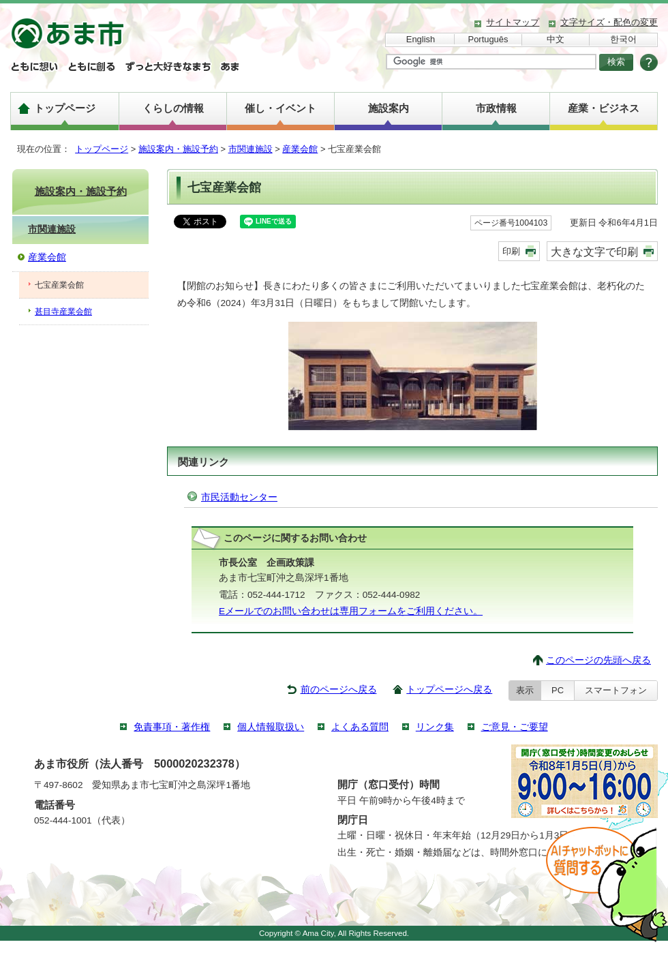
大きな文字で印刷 (594, 251)
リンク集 (435, 727)
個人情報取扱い (270, 727)
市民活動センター (239, 497)
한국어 (623, 39)
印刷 (511, 251)
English (420, 39)
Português (488, 39)
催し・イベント (280, 108)
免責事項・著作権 (172, 727)
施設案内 (388, 108)
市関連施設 (250, 149)
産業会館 (300, 149)
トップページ (64, 108)
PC (557, 690)
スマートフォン (616, 690)
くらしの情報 (173, 108)
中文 (555, 39)
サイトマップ (512, 22)
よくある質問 (360, 727)
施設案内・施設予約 (178, 149)
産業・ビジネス (603, 108)
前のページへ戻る (339, 689)
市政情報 (496, 108)
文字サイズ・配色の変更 (609, 22)
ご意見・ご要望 (514, 727)
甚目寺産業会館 (63, 311)
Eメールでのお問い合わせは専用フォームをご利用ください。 (351, 611)
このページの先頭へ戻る (598, 660)
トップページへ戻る (449, 689)
